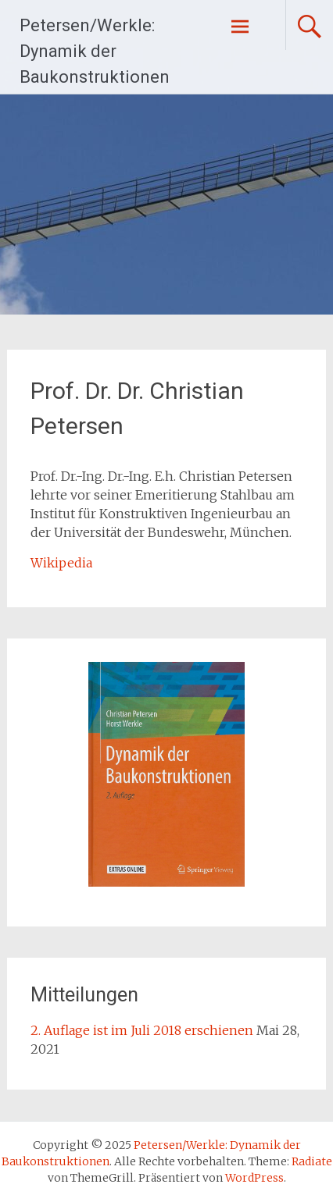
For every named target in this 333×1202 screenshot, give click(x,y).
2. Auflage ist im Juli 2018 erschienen (141, 1030)
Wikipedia (61, 563)
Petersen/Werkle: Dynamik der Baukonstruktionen (95, 51)
